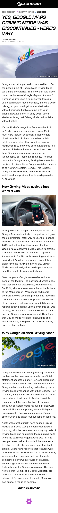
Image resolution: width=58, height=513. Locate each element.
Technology (8, 12)
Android (41, 12)
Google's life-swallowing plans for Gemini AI (26, 171)
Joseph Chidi (10, 39)
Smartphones (26, 12)
